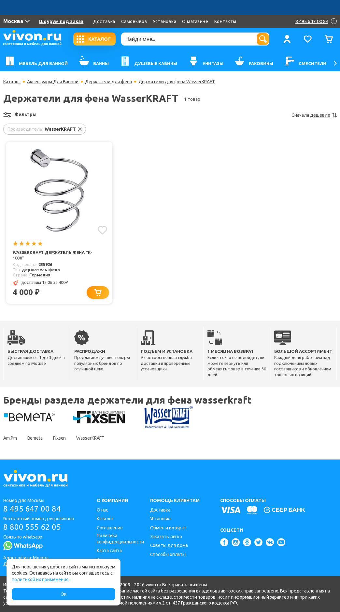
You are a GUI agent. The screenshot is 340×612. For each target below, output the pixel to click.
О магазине (195, 21)
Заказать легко (166, 536)
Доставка (104, 21)
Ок (63, 594)
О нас (102, 509)
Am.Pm (10, 438)
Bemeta (35, 438)
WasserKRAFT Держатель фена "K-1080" (52, 255)
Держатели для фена (108, 82)
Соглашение (110, 527)
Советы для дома (169, 545)
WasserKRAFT (90, 438)
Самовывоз (134, 21)
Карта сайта (109, 550)
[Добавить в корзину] (98, 292)
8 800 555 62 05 (32, 527)
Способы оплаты (168, 554)
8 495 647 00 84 (32, 508)
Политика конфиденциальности (120, 538)
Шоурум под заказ (61, 21)
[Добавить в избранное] (102, 230)
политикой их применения (40, 579)
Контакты (225, 21)
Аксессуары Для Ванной (52, 82)
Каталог (12, 82)
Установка (164, 21)
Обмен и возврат (168, 527)
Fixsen (59, 438)
